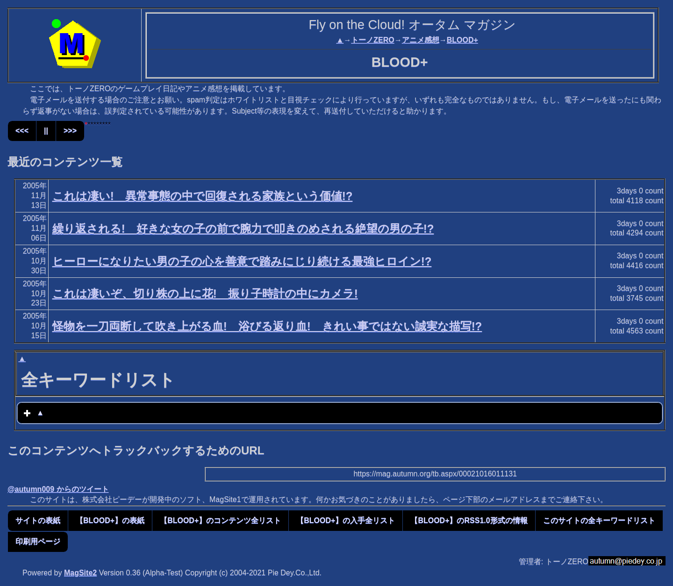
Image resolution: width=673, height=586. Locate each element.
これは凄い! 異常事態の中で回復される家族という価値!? (202, 196)
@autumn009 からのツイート (58, 489)
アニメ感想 (420, 40)
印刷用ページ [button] (37, 541)
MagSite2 (80, 573)
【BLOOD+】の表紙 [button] (110, 520)
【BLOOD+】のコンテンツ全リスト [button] (220, 520)
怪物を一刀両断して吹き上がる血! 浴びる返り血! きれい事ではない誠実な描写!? (267, 326)
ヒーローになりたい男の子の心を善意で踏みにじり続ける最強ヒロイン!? (242, 261)
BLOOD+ (462, 40)
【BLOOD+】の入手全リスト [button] (345, 520)
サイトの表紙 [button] (37, 520)
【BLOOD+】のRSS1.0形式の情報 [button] (468, 520)
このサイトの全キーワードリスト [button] (599, 520)
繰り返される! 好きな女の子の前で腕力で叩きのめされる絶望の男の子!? (243, 228)
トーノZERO (372, 40)
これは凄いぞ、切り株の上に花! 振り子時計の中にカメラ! (205, 293)
